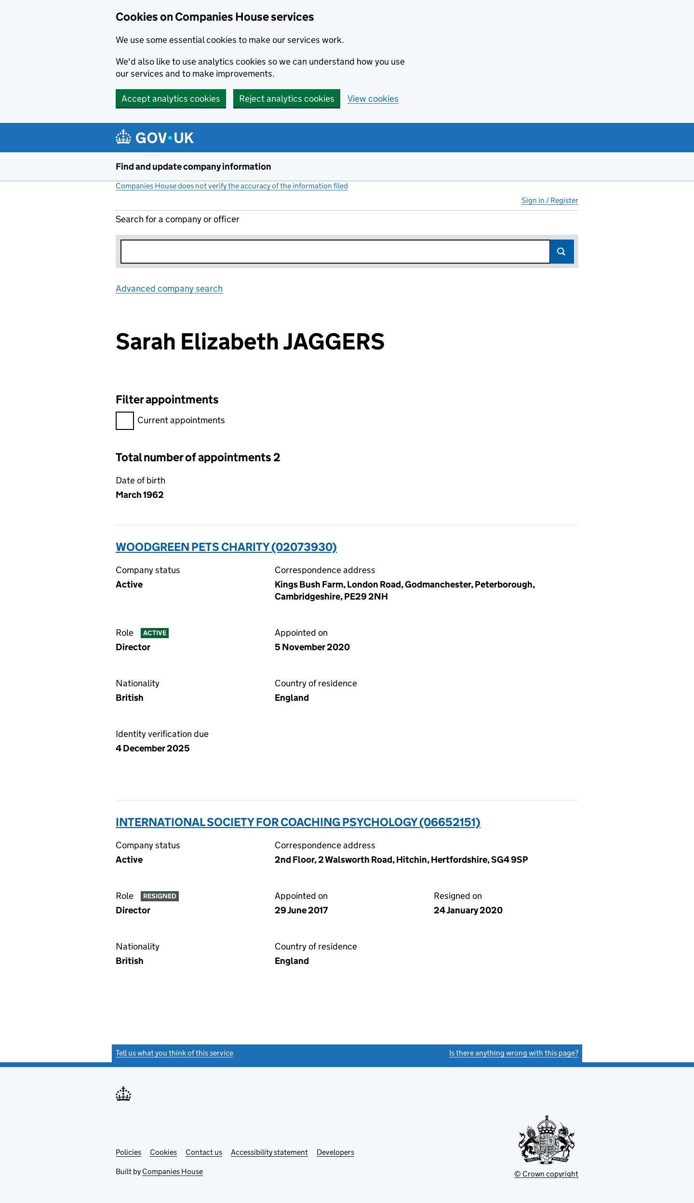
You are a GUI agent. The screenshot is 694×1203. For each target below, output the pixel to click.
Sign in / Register (549, 200)
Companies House (172, 1171)
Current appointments (170, 421)
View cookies (373, 98)
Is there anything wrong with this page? (513, 1052)
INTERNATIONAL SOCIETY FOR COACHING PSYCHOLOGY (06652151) (298, 822)
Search (562, 252)
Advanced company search (169, 288)
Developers (335, 1152)
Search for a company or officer (178, 219)
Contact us (204, 1152)
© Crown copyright (546, 1173)
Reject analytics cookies (286, 98)
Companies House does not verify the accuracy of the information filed (232, 185)
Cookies (163, 1152)
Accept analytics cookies (170, 98)
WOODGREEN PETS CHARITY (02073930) (226, 547)
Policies (128, 1152)
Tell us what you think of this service (174, 1052)
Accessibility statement (269, 1152)
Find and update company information (193, 166)
